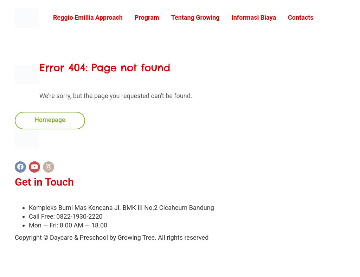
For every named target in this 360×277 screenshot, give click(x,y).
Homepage (49, 119)
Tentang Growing (195, 17)
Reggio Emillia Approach (88, 17)
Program (147, 17)
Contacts (300, 17)
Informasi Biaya (253, 17)
